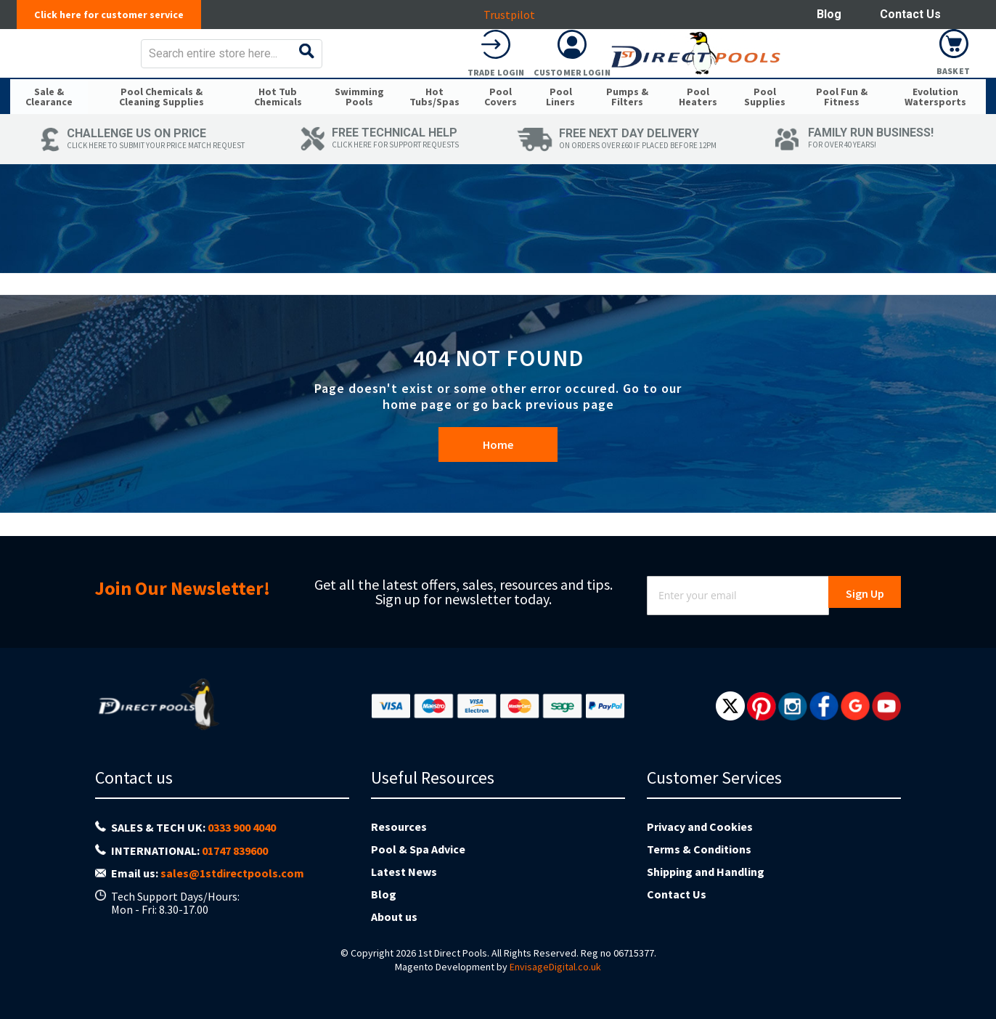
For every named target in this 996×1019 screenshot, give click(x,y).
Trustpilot (516, 14)
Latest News (404, 871)
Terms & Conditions (699, 849)
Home (498, 475)
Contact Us (910, 14)
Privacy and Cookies (700, 826)
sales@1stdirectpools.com (232, 873)
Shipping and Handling (705, 871)
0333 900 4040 (242, 827)
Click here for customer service (116, 14)
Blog (829, 14)
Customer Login (877, 82)
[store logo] (125, 63)
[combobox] (549, 63)
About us (394, 916)
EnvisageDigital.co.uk (555, 966)
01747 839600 (235, 850)
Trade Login (801, 82)
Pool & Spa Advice (418, 849)
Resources (399, 826)
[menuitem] (49, 122)
